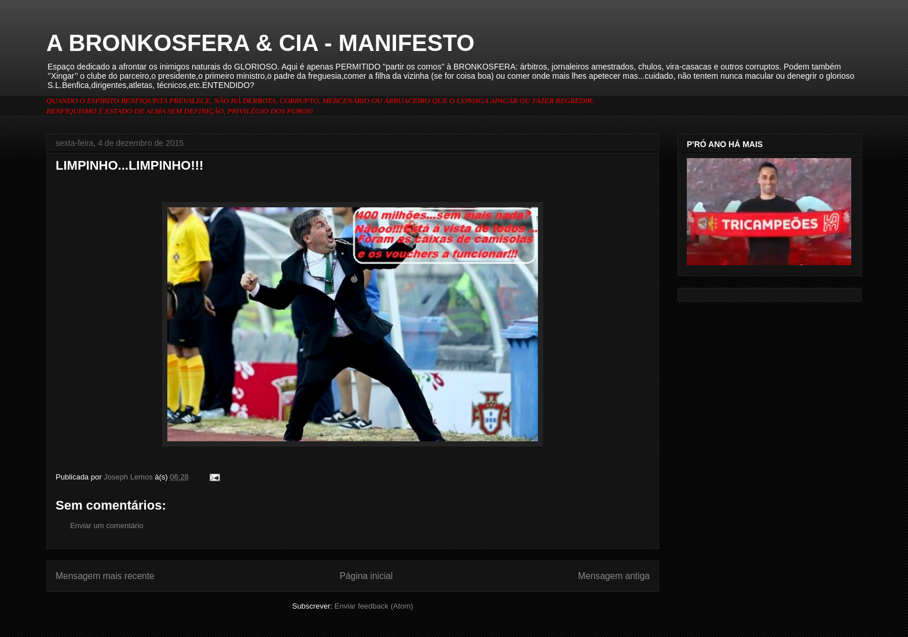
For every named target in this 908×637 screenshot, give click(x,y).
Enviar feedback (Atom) (374, 606)
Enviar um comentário (106, 525)
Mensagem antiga (614, 576)
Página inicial (366, 576)
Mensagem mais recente (105, 576)
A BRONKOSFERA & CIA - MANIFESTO (260, 43)
